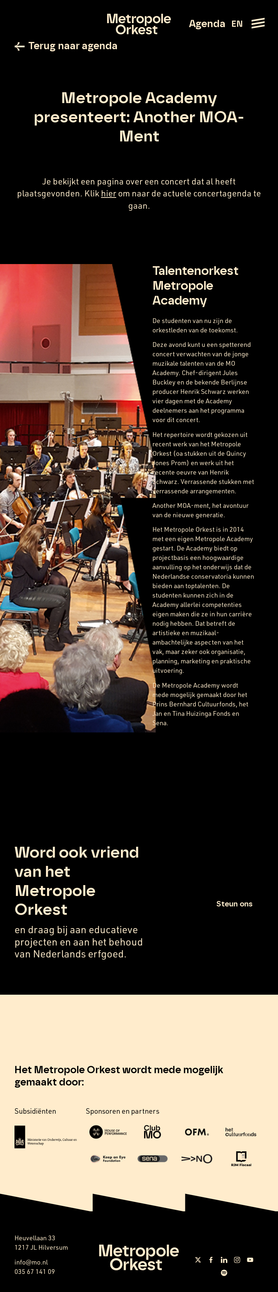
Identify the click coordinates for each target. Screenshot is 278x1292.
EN (237, 24)
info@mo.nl (31, 1262)
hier (108, 193)
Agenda (207, 24)
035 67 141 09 (34, 1271)
